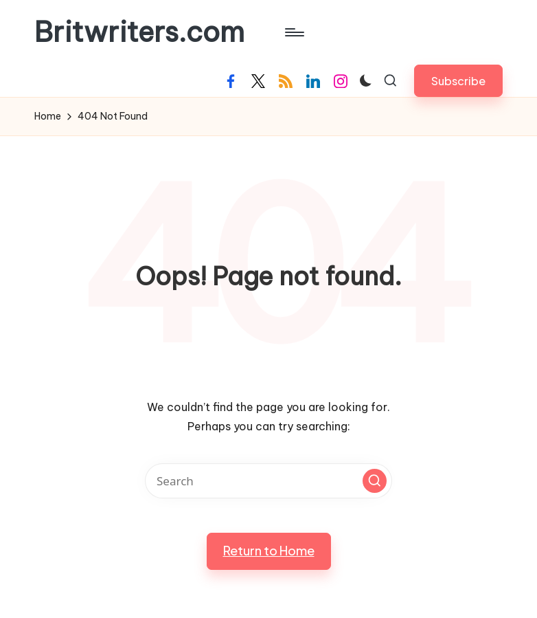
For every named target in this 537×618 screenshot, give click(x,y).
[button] (458, 81)
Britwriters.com (139, 32)
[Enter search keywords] (268, 480)
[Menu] (293, 32)
